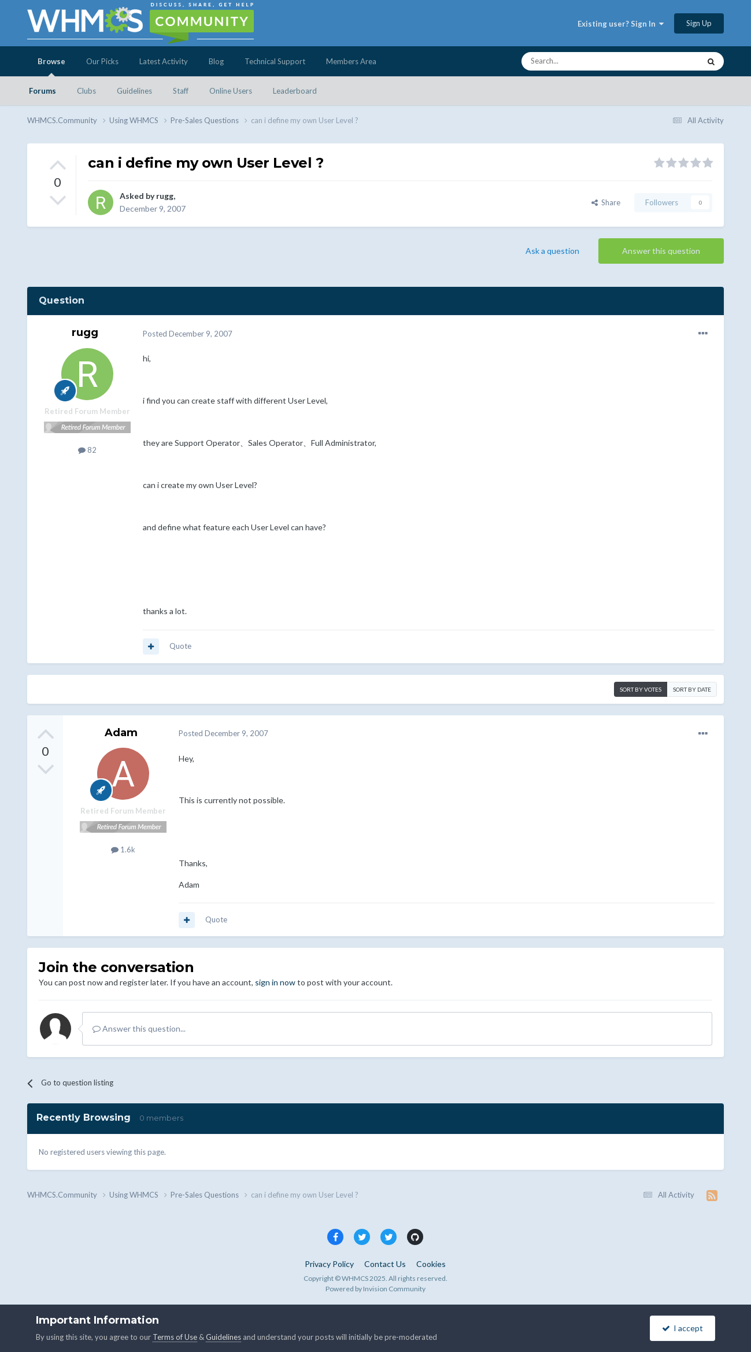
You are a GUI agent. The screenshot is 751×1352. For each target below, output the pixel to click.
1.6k (123, 849)
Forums (42, 90)
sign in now (275, 982)
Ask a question (552, 251)
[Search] (583, 61)
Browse (51, 66)
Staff (180, 90)
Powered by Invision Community (375, 1288)
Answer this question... (139, 1028)
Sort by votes (640, 689)
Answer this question (661, 251)
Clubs (86, 90)
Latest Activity (163, 61)
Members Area (351, 61)
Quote (180, 646)
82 (87, 450)
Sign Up (699, 23)
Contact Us (385, 1264)
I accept (682, 1328)
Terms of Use (175, 1337)
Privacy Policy (329, 1264)
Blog (216, 61)
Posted (187, 333)
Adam (121, 732)
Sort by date (692, 689)
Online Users (230, 90)
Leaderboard (295, 90)
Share (605, 202)
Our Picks (102, 61)
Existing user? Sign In (621, 23)
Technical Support (275, 61)
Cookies (431, 1264)
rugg (164, 196)
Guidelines (134, 90)
